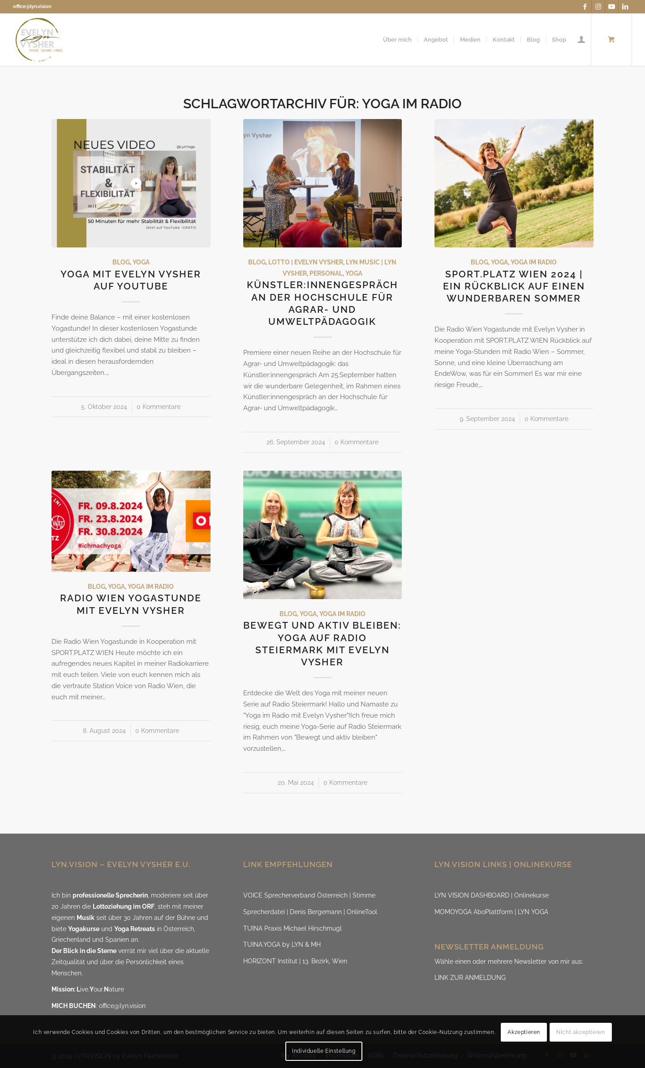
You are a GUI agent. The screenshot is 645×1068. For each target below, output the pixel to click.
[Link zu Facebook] (584, 6)
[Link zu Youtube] (611, 6)
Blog (121, 262)
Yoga (141, 262)
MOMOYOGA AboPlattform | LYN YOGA (491, 911)
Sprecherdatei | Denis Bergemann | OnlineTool (310, 911)
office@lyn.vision (32, 6)
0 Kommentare (159, 406)
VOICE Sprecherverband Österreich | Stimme (309, 895)
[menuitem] (397, 39)
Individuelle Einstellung (323, 1051)
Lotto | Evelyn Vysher (305, 262)
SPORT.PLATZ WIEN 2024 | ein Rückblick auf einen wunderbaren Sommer (514, 286)
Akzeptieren (523, 1032)
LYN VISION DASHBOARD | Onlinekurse (491, 895)
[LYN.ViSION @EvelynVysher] (39, 39)
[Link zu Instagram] (598, 6)
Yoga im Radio (534, 262)
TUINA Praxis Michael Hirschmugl (292, 928)
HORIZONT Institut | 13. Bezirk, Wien (295, 961)
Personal (326, 273)
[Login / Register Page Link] (581, 39)
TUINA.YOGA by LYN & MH (282, 944)
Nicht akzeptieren (580, 1032)
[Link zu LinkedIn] (625, 6)
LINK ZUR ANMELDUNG (470, 977)
